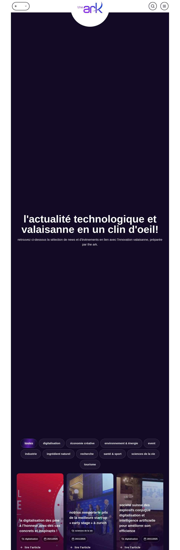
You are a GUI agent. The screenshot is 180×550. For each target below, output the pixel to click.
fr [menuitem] (16, 6)
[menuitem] (21, 6)
